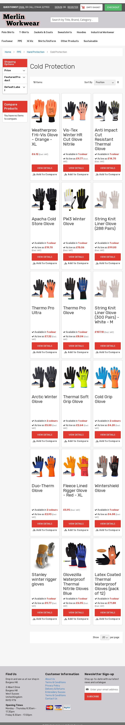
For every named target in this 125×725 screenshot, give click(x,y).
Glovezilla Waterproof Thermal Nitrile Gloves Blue (76, 584)
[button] (45, 174)
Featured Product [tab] (12, 79)
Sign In (58, 7)
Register (73, 7)
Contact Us (51, 698)
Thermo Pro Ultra (43, 310)
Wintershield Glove (107, 488)
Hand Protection (35, 52)
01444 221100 (41, 7)
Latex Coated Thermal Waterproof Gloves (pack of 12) (108, 584)
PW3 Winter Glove (74, 221)
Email (22, 7)
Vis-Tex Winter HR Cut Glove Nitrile (72, 137)
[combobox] (74, 19)
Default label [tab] (12, 89)
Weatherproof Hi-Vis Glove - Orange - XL (45, 137)
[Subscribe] (92, 696)
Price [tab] (7, 70)
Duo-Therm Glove (43, 488)
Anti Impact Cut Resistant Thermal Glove (106, 139)
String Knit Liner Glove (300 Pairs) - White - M (107, 315)
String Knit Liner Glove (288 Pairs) (105, 223)
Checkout (113, 7)
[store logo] (26, 19)
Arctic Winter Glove (44, 399)
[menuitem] (8, 32)
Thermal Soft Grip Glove (76, 399)
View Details (44, 168)
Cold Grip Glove (103, 399)
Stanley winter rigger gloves (44, 579)
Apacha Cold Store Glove (44, 221)
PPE (19, 52)
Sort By (88, 82)
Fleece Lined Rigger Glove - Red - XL (75, 490)
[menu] (62, 37)
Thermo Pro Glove (74, 310)
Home (8, 52)
